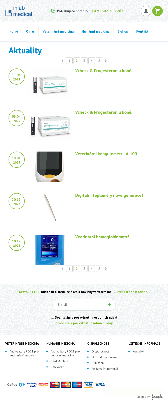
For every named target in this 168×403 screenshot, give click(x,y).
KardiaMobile (59, 361)
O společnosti (101, 351)
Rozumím (131, 392)
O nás (30, 31)
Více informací (135, 383)
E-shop (123, 31)
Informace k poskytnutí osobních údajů (84, 323)
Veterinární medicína (58, 31)
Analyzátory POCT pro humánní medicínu (65, 353)
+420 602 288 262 (107, 10)
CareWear (57, 367)
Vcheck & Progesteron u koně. (103, 70)
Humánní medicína (96, 31)
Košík (157, 11)
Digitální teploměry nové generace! (109, 195)
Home (13, 31)
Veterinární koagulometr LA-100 (106, 154)
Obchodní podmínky (105, 357)
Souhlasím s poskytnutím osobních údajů (84, 317)
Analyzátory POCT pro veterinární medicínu (24, 353)
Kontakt (142, 31)
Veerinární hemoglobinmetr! (102, 237)
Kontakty (138, 351)
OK (109, 305)
